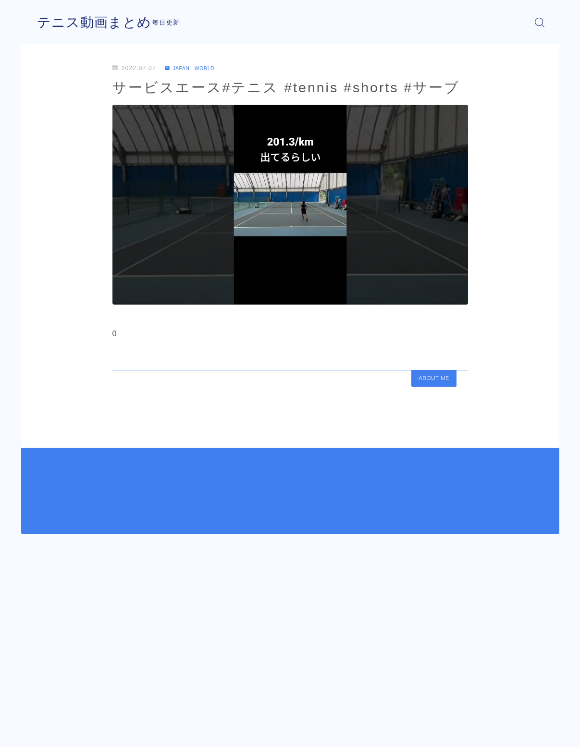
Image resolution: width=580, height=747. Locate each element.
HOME (46, 703)
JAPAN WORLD (194, 68)
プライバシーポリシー (116, 732)
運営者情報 (51, 732)
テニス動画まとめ (98, 22)
